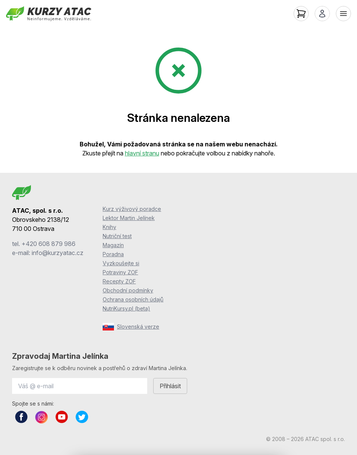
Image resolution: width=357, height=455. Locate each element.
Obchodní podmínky (128, 290)
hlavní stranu (142, 153)
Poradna (113, 254)
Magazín (113, 245)
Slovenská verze (131, 326)
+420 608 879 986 (48, 243)
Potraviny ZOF (120, 272)
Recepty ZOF (119, 281)
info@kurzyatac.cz (57, 253)
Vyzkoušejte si (121, 263)
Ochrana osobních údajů (133, 299)
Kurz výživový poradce (132, 209)
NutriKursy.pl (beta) (126, 308)
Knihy (109, 227)
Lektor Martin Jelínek (129, 218)
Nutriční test (117, 236)
